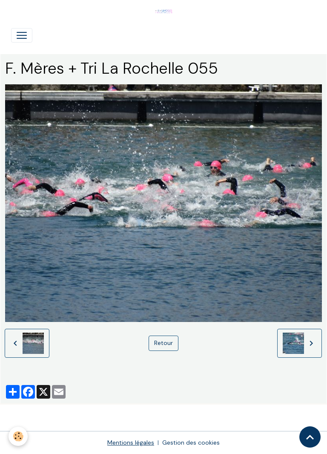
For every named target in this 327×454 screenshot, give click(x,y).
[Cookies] (18, 436)
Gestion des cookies (191, 442)
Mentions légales (130, 442)
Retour (163, 343)
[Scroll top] (310, 437)
